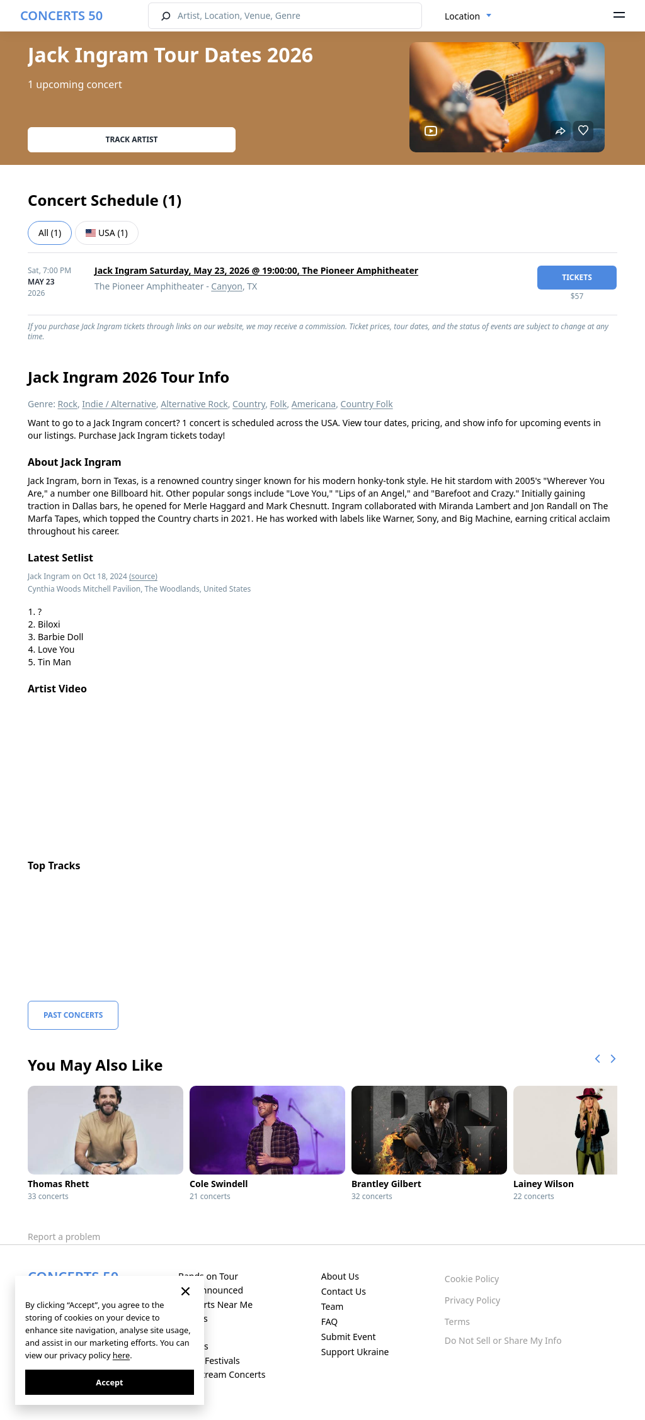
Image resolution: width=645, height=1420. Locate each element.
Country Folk (367, 404)
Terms (457, 1321)
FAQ (329, 1321)
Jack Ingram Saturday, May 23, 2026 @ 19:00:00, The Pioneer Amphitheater (256, 270)
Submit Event (348, 1337)
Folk (278, 404)
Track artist (132, 139)
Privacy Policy (472, 1300)
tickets (577, 277)
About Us (340, 1276)
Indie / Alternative (119, 404)
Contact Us (343, 1291)
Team (332, 1306)
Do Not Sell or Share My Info (503, 1340)
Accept (109, 1382)
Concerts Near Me (215, 1304)
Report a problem (64, 1236)
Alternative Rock (194, 404)
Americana (314, 404)
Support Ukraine (355, 1352)
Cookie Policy (472, 1279)
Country (248, 404)
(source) (143, 576)
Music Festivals (209, 1360)
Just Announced (210, 1290)
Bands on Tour (208, 1276)
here (121, 1355)
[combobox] (468, 16)
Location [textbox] (462, 16)
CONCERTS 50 (61, 15)
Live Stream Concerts (221, 1374)
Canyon (227, 286)
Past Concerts (73, 1015)
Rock (67, 404)
